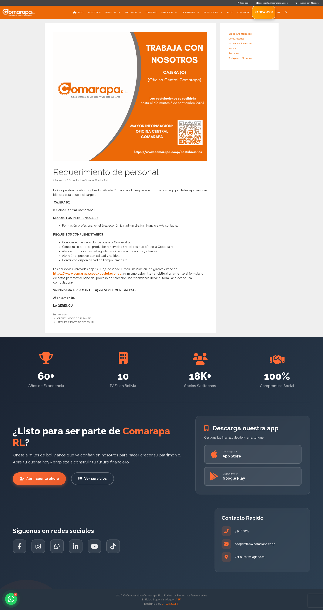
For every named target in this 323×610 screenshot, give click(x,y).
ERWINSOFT (170, 603)
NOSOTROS (94, 12)
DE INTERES (191, 12)
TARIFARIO (151, 12)
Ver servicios (92, 479)
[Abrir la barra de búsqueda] (286, 12)
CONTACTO (244, 12)
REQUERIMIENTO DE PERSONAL (76, 322)
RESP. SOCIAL (214, 12)
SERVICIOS (170, 12)
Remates (234, 53)
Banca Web (264, 12)
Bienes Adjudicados (240, 33)
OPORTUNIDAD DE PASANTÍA (74, 318)
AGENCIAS (113, 12)
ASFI (178, 599)
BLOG (230, 12)
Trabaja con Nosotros (240, 58)
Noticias (62, 314)
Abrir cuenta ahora (39, 479)
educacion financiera (240, 43)
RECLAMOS (133, 12)
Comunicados (236, 38)
